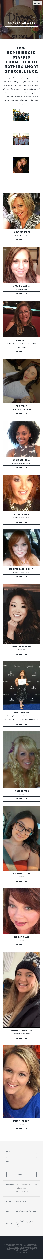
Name (8, 1151)
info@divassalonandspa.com (26, 1211)
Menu (38, 3)
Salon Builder (11, 1249)
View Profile (21, 240)
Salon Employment (27, 1249)
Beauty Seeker (21, 1251)
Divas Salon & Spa (21, 23)
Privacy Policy (21, 1252)
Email (8, 1161)
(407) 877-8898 (21, 1201)
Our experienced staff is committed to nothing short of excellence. (21, 59)
